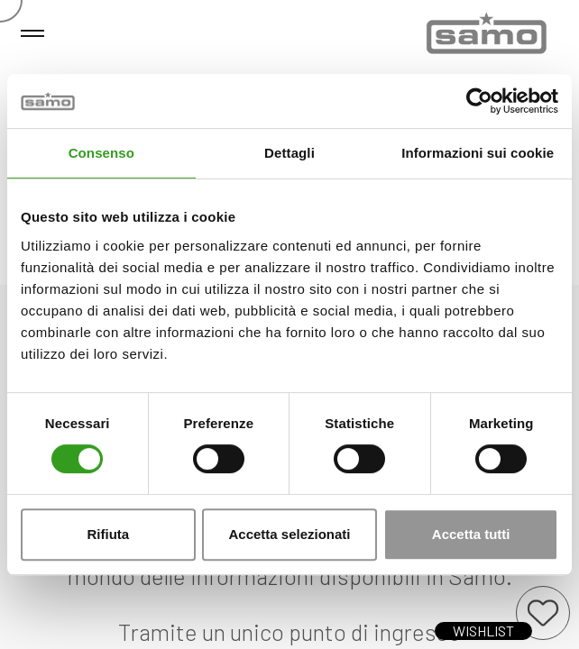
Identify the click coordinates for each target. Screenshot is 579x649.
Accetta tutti (471, 534)
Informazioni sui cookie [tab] (477, 152)
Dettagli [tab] (289, 152)
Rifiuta (108, 534)
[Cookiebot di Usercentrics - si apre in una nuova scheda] (479, 100)
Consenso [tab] (101, 152)
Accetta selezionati (289, 534)
